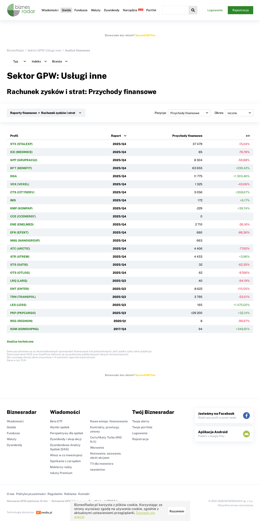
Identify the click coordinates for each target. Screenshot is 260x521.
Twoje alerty (140, 421)
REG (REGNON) (21, 321)
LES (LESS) (18, 305)
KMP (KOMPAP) (21, 208)
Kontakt (84, 494)
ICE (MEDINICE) (21, 152)
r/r (248, 135)
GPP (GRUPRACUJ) (23, 160)
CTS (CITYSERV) (22, 192)
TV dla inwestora (101, 463)
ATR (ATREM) (19, 256)
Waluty (96, 10)
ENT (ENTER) (19, 288)
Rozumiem (177, 511)
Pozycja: (182, 112)
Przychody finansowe (187, 135)
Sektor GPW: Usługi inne (44, 50)
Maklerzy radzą (61, 467)
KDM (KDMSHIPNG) (24, 329)
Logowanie (215, 10)
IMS (13, 200)
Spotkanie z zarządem (65, 461)
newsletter (97, 469)
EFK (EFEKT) (19, 232)
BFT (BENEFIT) (21, 168)
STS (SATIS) (19, 264)
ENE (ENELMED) (22, 224)
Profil (14, 135)
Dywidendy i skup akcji (66, 439)
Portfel (151, 10)
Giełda (66, 10)
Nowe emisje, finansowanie (109, 421)
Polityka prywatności (31, 494)
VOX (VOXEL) (19, 184)
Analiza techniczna (20, 341)
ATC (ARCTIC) (20, 248)
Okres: (234, 112)
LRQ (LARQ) (18, 280)
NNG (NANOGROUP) (25, 240)
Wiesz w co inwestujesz (66, 455)
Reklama (70, 494)
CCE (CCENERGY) (23, 216)
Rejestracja (240, 10)
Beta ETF (56, 421)
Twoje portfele (142, 427)
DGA (13, 176)
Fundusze (81, 10)
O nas (10, 494)
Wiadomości (50, 10)
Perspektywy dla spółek (66, 433)
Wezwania (97, 447)
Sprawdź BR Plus (145, 35)
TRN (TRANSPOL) (23, 297)
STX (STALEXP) (21, 144)
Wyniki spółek (60, 427)
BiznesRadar (15, 50)
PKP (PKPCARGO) (23, 313)
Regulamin (55, 494)
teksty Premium (61, 473)
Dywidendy (112, 10)
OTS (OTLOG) (20, 272)
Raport (116, 135)
